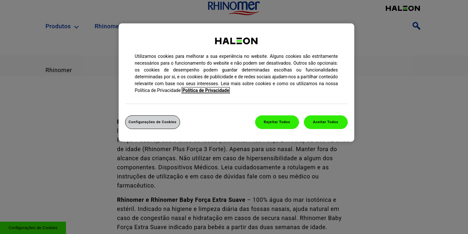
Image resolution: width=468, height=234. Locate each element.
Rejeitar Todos (277, 122)
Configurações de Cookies (152, 122)
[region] (236, 82)
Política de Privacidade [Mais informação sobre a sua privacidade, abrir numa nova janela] (205, 90)
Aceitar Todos (325, 122)
